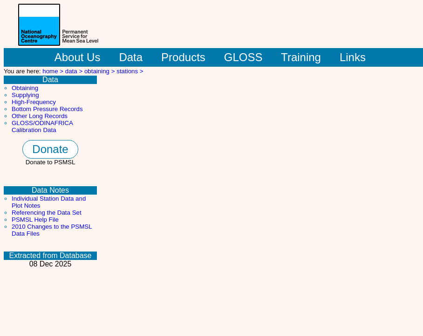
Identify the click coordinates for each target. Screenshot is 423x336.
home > (53, 71)
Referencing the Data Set (47, 212)
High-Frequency (34, 101)
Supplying (25, 94)
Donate (50, 149)
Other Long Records (40, 115)
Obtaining (25, 87)
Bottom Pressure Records (47, 108)
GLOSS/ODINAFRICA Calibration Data (42, 126)
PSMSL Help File (35, 219)
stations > (129, 71)
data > (74, 71)
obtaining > (100, 71)
